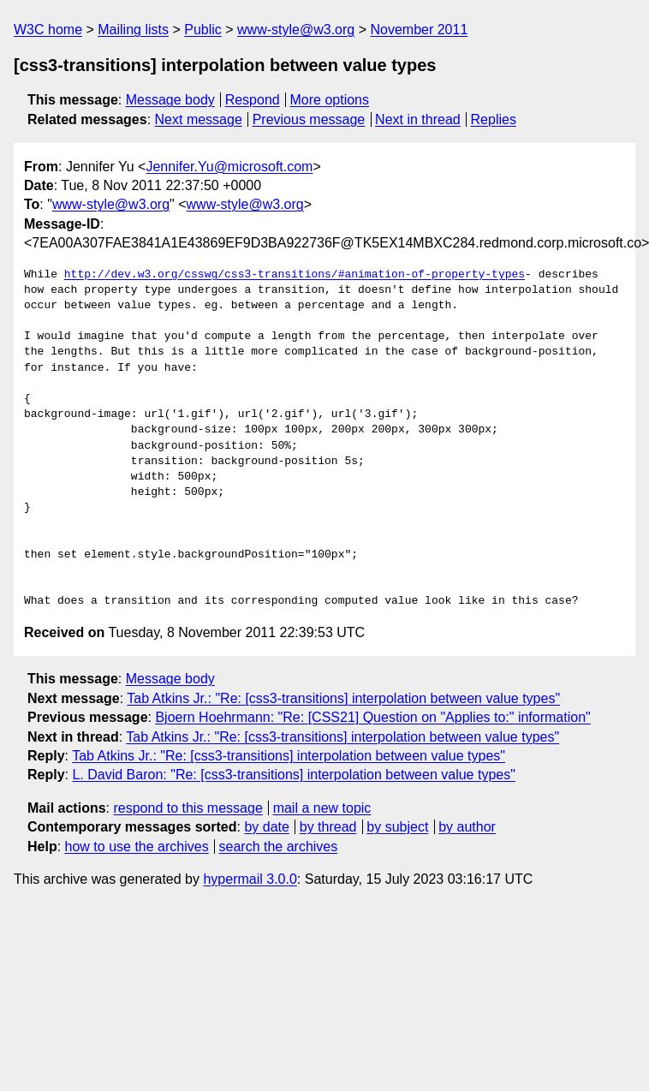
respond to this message (187, 808)
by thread (328, 827)
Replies (493, 119)
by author (467, 827)
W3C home (48, 29)
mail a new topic (322, 808)
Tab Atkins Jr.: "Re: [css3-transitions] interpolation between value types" (343, 698)
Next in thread (418, 119)
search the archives (278, 846)
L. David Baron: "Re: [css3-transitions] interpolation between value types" (293, 774)
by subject (397, 827)
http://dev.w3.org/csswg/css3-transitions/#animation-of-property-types (294, 275)
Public (203, 29)
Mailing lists (133, 29)
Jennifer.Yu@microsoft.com (229, 166)
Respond (252, 99)
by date (266, 827)
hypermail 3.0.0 (249, 879)
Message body (170, 99)
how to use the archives (137, 846)
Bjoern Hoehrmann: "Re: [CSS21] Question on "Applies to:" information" (372, 717)
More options (330, 99)
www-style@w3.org (295, 29)
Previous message (309, 119)
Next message (198, 119)
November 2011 (418, 29)
